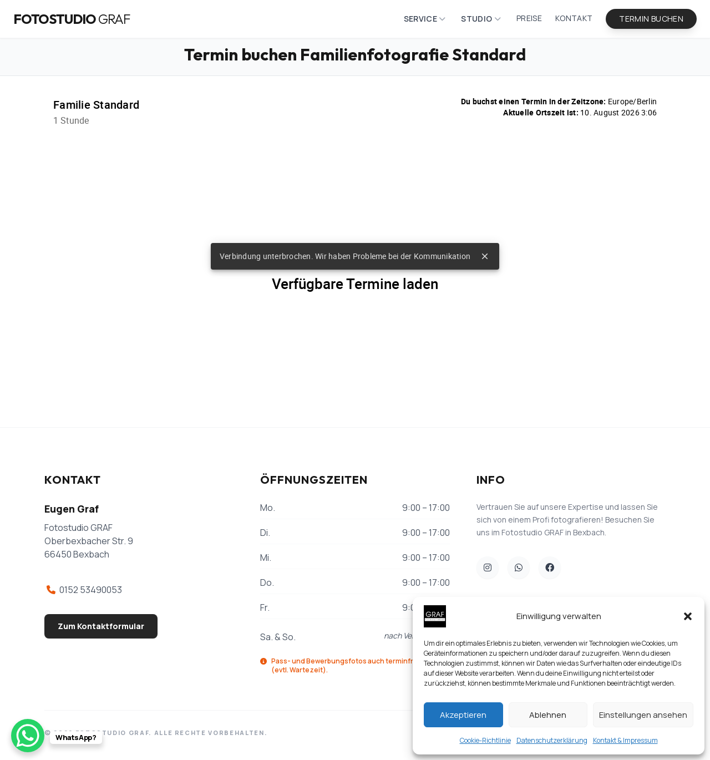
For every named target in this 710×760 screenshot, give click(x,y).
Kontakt (573, 18)
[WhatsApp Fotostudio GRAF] (519, 567)
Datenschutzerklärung (551, 740)
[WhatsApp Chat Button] (27, 735)
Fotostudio (71, 19)
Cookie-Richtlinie (485, 740)
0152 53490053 (90, 590)
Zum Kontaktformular (101, 626)
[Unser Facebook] (550, 567)
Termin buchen (651, 18)
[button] (687, 616)
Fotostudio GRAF (78, 527)
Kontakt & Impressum (625, 740)
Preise (529, 18)
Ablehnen (547, 715)
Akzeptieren (463, 715)
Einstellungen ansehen (643, 715)
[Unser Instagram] (487, 567)
